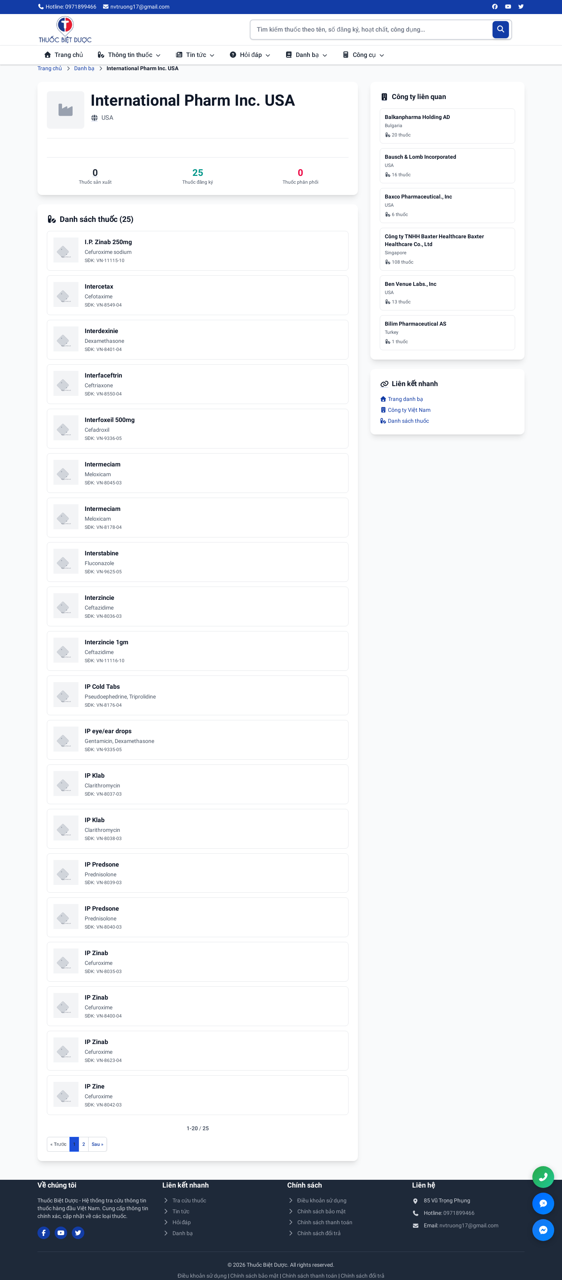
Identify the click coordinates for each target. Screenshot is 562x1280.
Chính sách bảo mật (316, 1211)
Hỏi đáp (250, 55)
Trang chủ (63, 55)
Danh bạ (306, 55)
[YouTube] (508, 7)
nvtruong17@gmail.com (468, 1225)
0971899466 (459, 1213)
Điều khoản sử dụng (317, 1200)
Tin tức (195, 55)
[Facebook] (495, 7)
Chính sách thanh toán (319, 1222)
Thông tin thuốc (129, 55)
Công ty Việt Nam (405, 410)
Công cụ (363, 55)
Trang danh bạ (401, 399)
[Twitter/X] (521, 7)
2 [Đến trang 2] (83, 1144)
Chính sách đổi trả (314, 1233)
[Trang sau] (97, 1144)
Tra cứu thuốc (184, 1200)
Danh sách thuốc (404, 421)
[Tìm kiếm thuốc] (381, 30)
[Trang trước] (58, 1144)
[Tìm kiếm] (501, 29)
